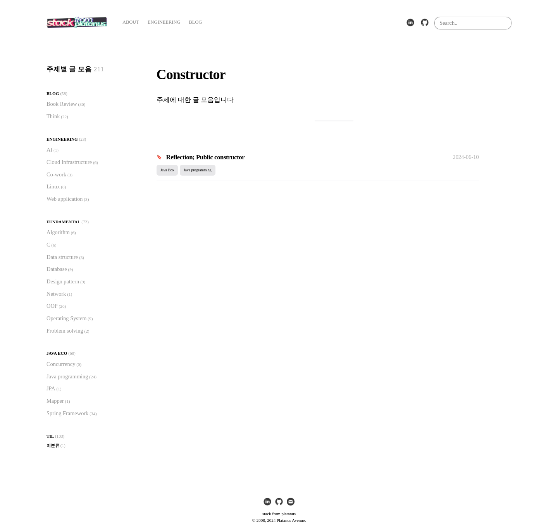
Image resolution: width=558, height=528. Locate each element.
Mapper (55, 401)
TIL (50, 436)
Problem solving (64, 331)
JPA (50, 388)
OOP (52, 306)
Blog (52, 93)
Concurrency (60, 364)
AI (49, 150)
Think (53, 116)
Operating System (66, 318)
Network (56, 294)
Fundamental (63, 221)
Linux (53, 186)
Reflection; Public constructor (205, 157)
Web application (64, 199)
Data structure (62, 257)
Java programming (67, 376)
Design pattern (62, 281)
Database (56, 269)
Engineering (62, 139)
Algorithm (58, 232)
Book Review (61, 104)
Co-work (56, 174)
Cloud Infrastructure (69, 162)
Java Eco (56, 353)
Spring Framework (67, 413)
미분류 (52, 445)
